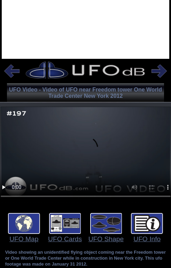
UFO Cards (65, 239)
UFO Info (147, 239)
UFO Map (23, 239)
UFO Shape (106, 239)
